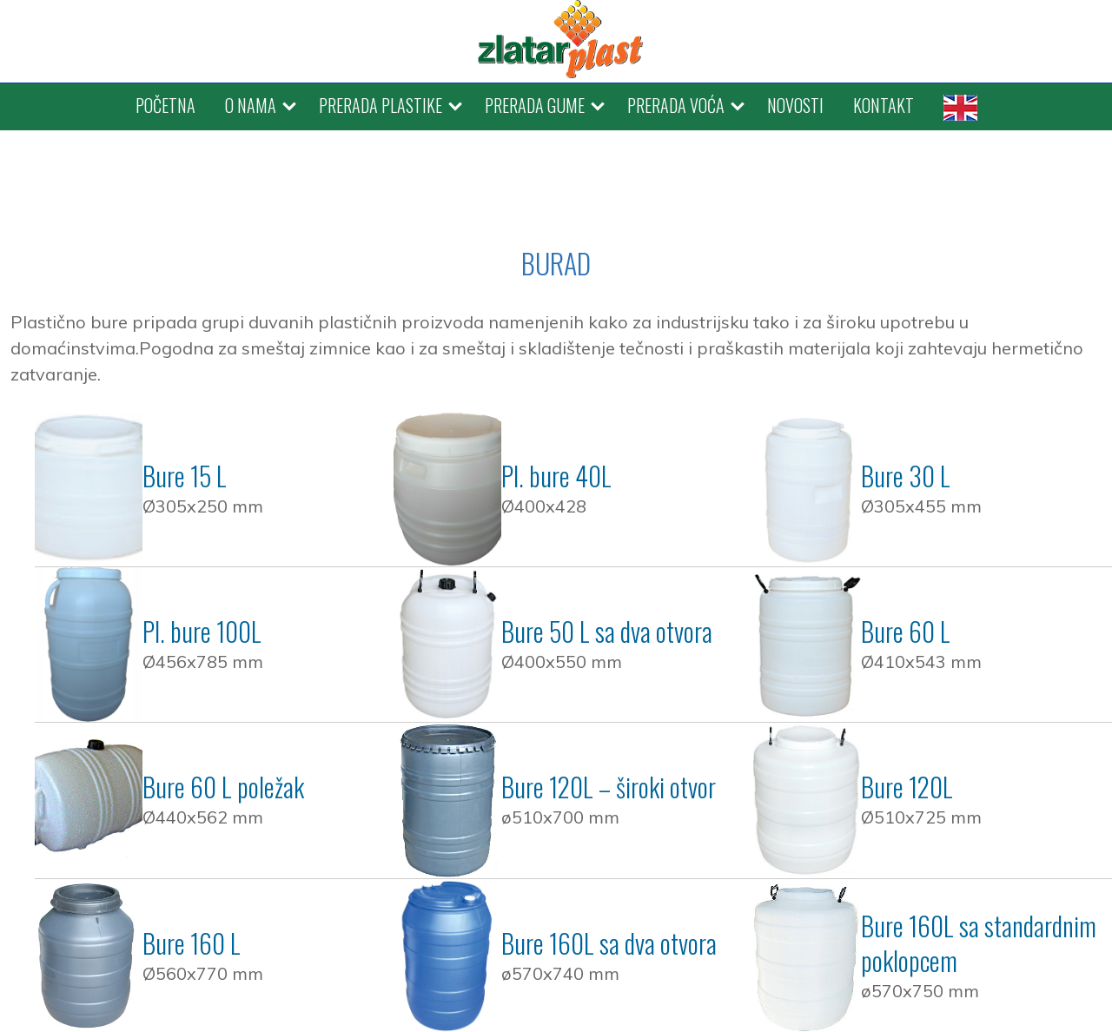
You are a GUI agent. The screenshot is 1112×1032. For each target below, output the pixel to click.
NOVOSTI (795, 105)
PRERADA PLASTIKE (380, 105)
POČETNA (165, 105)
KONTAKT (883, 105)
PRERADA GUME (535, 105)
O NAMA (250, 105)
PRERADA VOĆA (676, 105)
